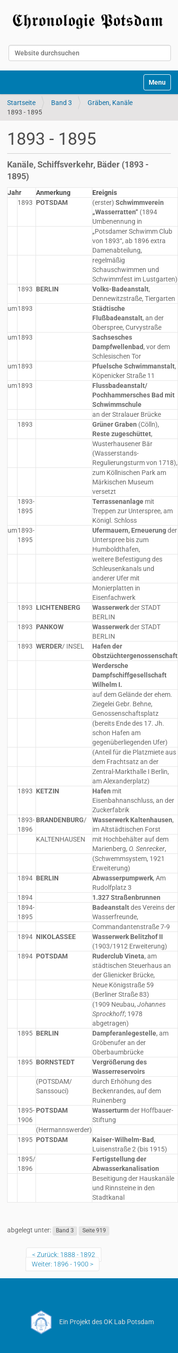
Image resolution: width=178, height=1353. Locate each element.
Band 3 (61, 102)
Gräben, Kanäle (110, 102)
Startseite (21, 102)
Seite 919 (94, 1230)
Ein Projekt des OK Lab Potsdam (89, 1322)
